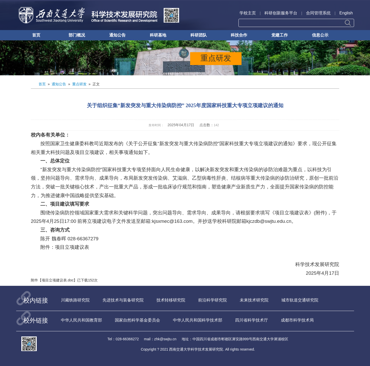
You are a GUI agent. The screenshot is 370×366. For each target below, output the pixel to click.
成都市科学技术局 (297, 320)
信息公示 (320, 35)
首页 (36, 35)
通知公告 (117, 35)
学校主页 (247, 13)
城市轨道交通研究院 (299, 300)
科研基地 (158, 35)
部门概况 (77, 35)
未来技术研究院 (254, 300)
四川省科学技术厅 (251, 320)
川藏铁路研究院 (75, 300)
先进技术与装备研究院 (123, 300)
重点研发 (79, 84)
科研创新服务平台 (280, 13)
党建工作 (279, 35)
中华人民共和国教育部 (81, 320)
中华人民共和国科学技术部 (197, 320)
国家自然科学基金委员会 (137, 320)
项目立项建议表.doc (57, 280)
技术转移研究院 (170, 300)
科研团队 (198, 35)
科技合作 (239, 35)
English (346, 13)
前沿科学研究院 (212, 300)
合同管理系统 (318, 13)
